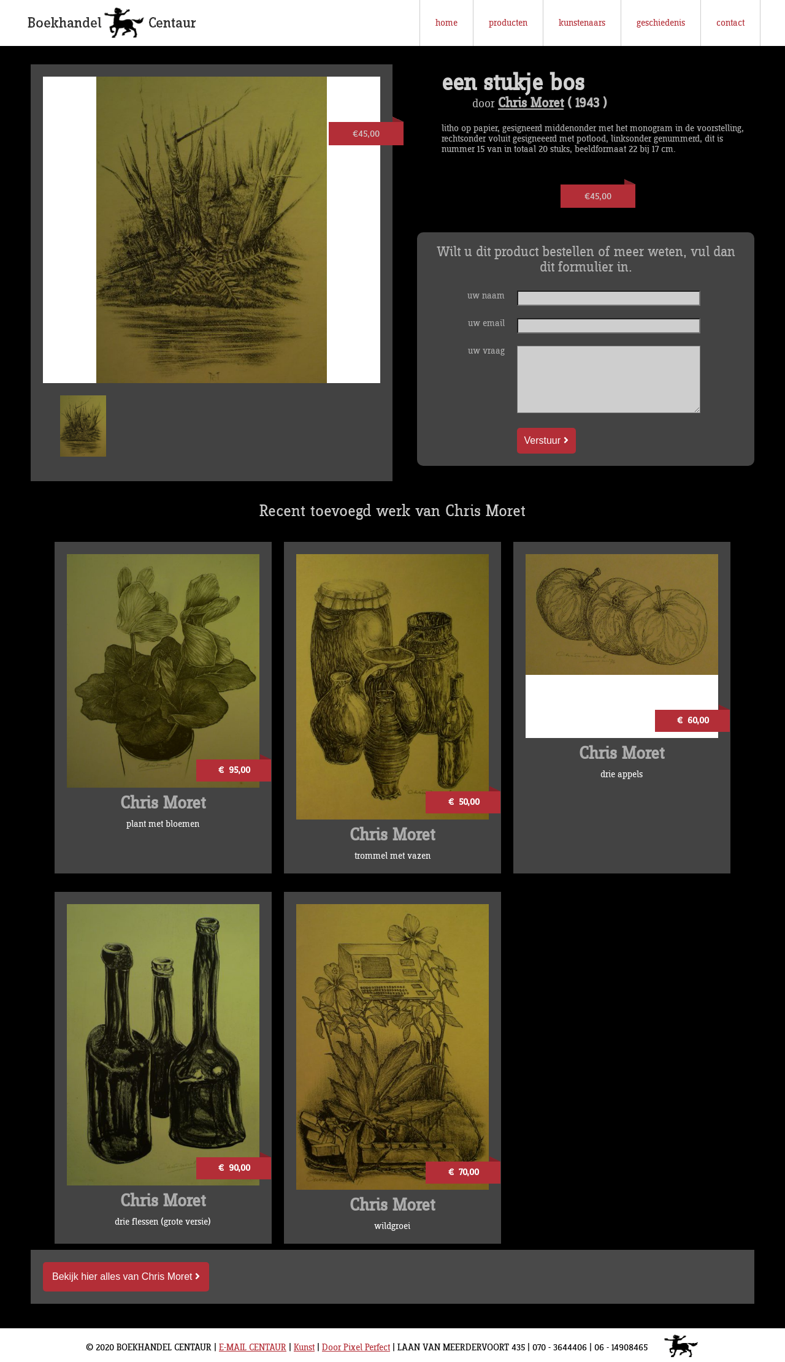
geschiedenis (661, 23)
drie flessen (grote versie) (163, 1222)
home (446, 23)
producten (508, 23)
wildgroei (392, 1226)
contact (730, 23)
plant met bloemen (162, 824)
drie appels (621, 774)
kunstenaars (582, 23)
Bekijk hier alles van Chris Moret (126, 1276)
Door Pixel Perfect (356, 1347)
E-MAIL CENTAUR (252, 1347)
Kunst (304, 1347)
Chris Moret (531, 103)
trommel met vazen (392, 856)
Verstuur (546, 440)
